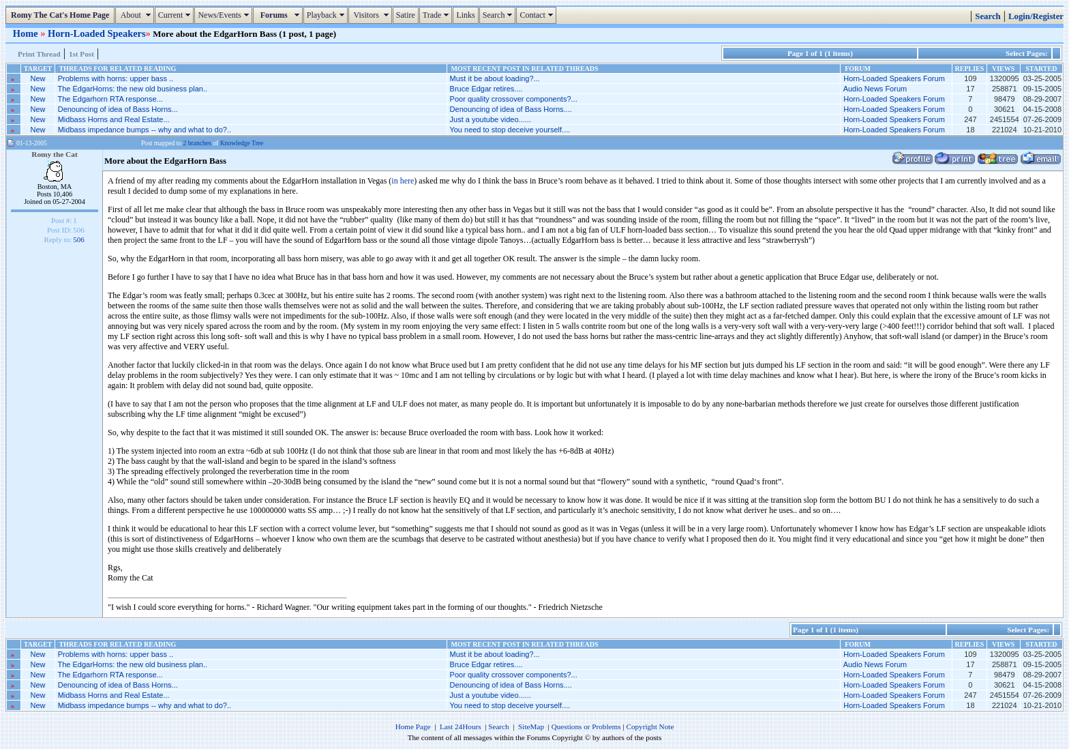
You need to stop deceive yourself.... (509, 130)
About (136, 15)
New (38, 78)
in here (402, 181)
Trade (438, 15)
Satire (405, 15)
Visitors (372, 15)
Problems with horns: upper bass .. (115, 78)
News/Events (225, 15)
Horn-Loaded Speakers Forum (894, 78)
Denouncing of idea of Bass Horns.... (511, 109)
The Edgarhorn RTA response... (109, 99)
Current (176, 15)
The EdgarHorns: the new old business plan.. (132, 89)
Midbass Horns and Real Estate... (114, 119)
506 (79, 239)
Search (499, 15)
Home (26, 33)
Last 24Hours (460, 726)
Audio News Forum (875, 89)
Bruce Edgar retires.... (486, 89)
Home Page (413, 726)
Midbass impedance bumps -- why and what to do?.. (144, 130)
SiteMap (531, 726)
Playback (327, 15)
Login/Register (1036, 16)
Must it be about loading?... (495, 78)
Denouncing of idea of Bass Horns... (118, 109)
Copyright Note (650, 726)
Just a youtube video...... (490, 119)
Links (465, 15)
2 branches (197, 143)
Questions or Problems (586, 726)
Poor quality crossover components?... (513, 99)
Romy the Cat (54, 154)
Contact (538, 15)
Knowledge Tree (242, 143)
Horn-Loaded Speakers (97, 33)
